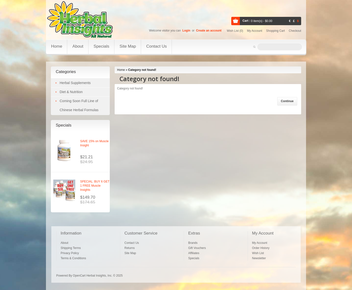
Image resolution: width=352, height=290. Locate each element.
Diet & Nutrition (71, 92)
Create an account (208, 30)
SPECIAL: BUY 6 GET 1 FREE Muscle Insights (95, 186)
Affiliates (193, 253)
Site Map (128, 46)
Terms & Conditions (73, 258)
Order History (260, 248)
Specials (101, 46)
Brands (193, 243)
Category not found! (142, 70)
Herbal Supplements (75, 83)
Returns (129, 248)
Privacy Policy (70, 253)
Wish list (235, 30)
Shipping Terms (71, 248)
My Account (259, 243)
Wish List (258, 253)
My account (254, 30)
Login (186, 30)
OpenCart (79, 275)
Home (56, 46)
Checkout (295, 30)
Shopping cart (275, 30)
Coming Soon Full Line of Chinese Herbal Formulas (79, 105)
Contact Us (156, 46)
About (77, 46)
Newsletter (259, 258)
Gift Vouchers (197, 248)
